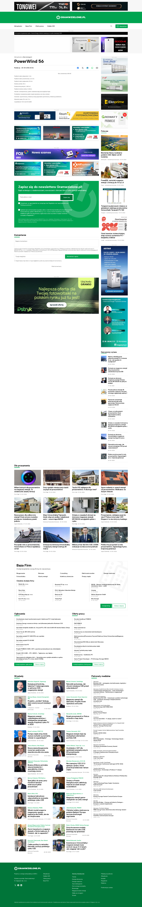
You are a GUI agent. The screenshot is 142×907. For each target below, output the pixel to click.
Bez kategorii (27, 57)
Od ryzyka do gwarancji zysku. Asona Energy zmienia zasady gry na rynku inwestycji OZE (38, 33)
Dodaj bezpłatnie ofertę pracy (82, 664)
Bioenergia (75, 888)
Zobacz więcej (119, 606)
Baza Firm (29, 26)
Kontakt (103, 878)
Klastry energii (43, 576)
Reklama (103, 883)
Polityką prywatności (65, 248)
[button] (111, 26)
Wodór (74, 895)
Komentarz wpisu (72, 256)
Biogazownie (21, 573)
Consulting (63, 573)
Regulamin (37, 248)
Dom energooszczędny (79, 886)
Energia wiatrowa (109, 573)
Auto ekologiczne (77, 884)
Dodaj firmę (106, 606)
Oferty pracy (39, 26)
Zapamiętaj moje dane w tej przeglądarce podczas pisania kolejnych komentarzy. (39, 261)
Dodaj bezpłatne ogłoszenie (24, 664)
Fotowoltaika (21, 576)
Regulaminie (21, 222)
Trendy (74, 877)
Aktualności (18, 26)
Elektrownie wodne (88, 573)
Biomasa (41, 573)
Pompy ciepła (86, 576)
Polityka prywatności (107, 874)
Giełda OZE (51, 26)
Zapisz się (66, 197)
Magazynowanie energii (79, 890)
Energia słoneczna (77, 879)
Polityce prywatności (32, 222)
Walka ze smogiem (77, 893)
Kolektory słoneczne (66, 576)
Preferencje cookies (107, 887)
